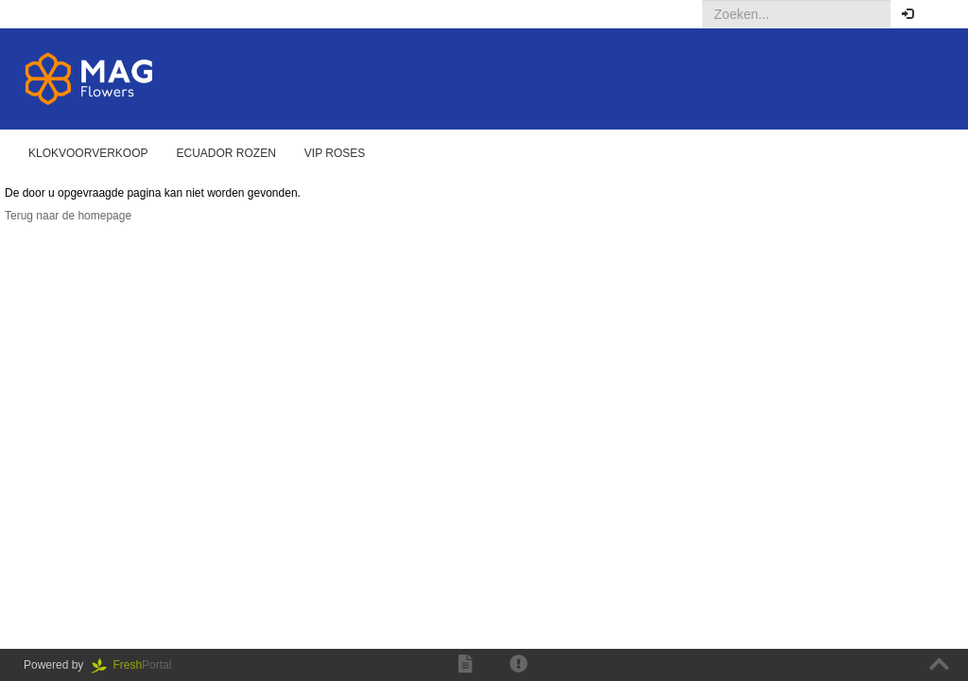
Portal (138, 665)
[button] (939, 14)
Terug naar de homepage (68, 215)
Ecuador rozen (226, 153)
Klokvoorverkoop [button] (88, 153)
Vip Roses (334, 153)
